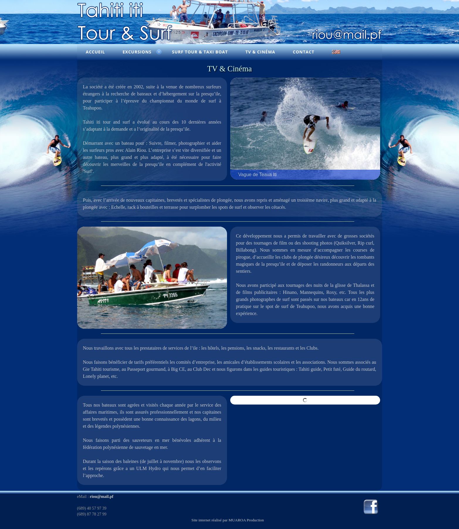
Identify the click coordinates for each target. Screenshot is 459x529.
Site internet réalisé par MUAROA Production (228, 520)
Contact (303, 52)
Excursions (137, 52)
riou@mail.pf (101, 496)
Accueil (95, 52)
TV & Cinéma (260, 52)
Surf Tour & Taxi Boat (200, 52)
